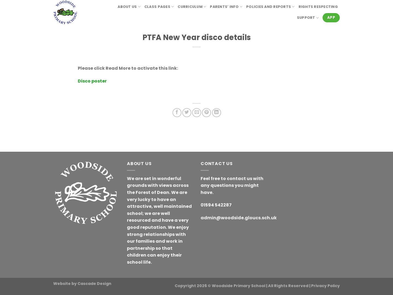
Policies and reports (270, 6)
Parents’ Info (226, 6)
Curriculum (192, 6)
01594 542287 (216, 205)
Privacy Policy (325, 285)
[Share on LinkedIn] (216, 112)
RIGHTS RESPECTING (318, 6)
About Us (129, 6)
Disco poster (92, 81)
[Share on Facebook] (176, 112)
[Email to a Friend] (196, 112)
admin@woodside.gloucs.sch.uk (239, 218)
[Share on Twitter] (186, 112)
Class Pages (159, 6)
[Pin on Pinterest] (206, 112)
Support (308, 17)
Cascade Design (94, 283)
